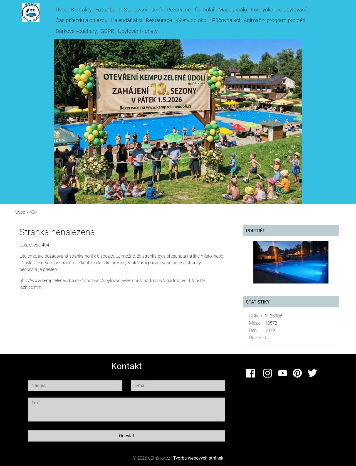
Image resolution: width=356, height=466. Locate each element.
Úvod (62, 9)
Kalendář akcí (126, 20)
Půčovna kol (226, 20)
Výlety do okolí (192, 20)
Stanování (135, 9)
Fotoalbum (107, 9)
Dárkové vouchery (76, 31)
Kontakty (81, 9)
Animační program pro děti (274, 20)
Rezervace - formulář (191, 9)
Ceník (156, 9)
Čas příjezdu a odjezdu (82, 20)
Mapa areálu (232, 9)
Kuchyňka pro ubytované (279, 9)
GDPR (107, 31)
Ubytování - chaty (138, 31)
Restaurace (159, 20)
